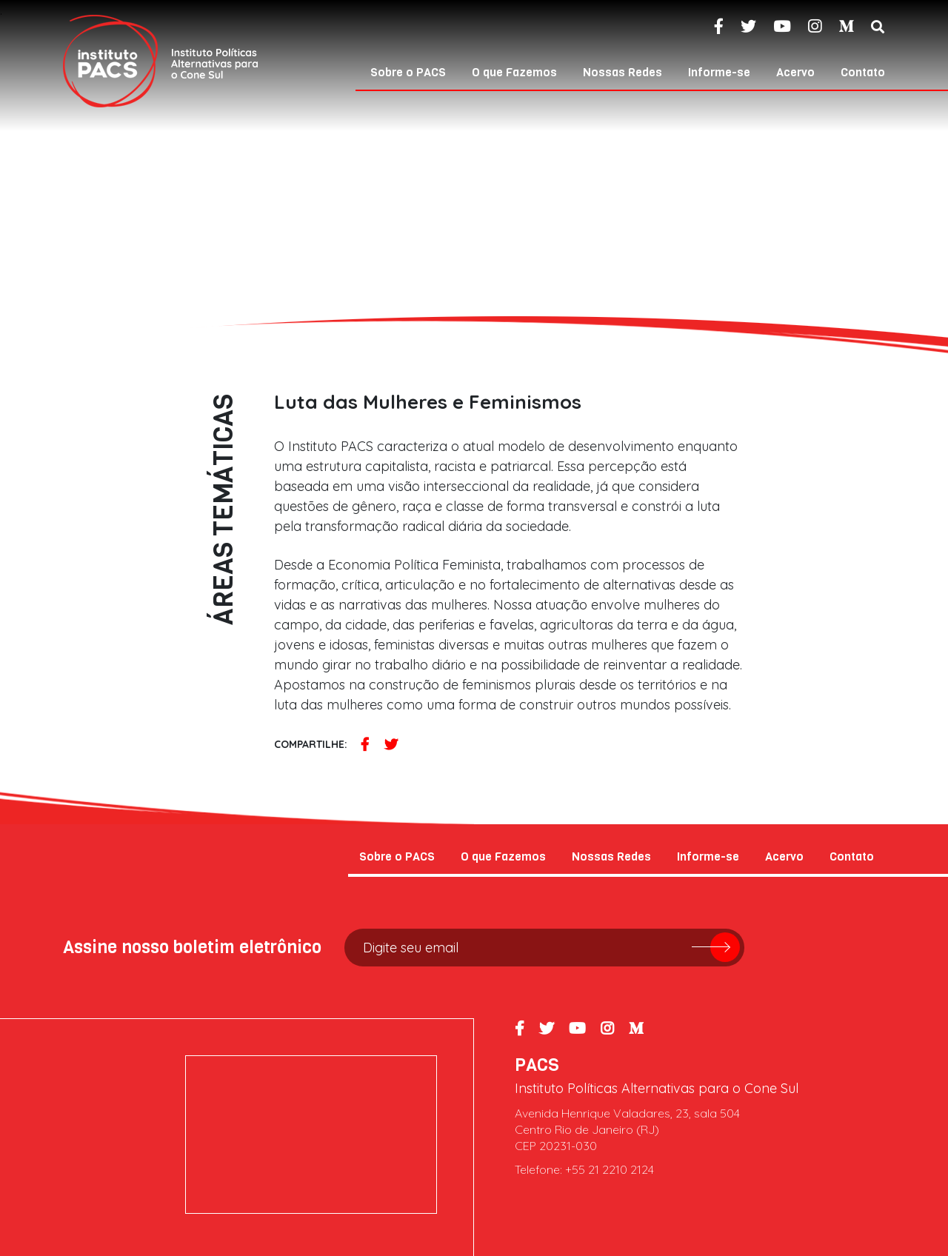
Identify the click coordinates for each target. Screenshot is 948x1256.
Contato (863, 72)
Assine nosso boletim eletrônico (192, 947)
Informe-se (719, 72)
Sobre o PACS (408, 72)
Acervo (795, 72)
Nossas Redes (622, 72)
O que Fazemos (514, 72)
